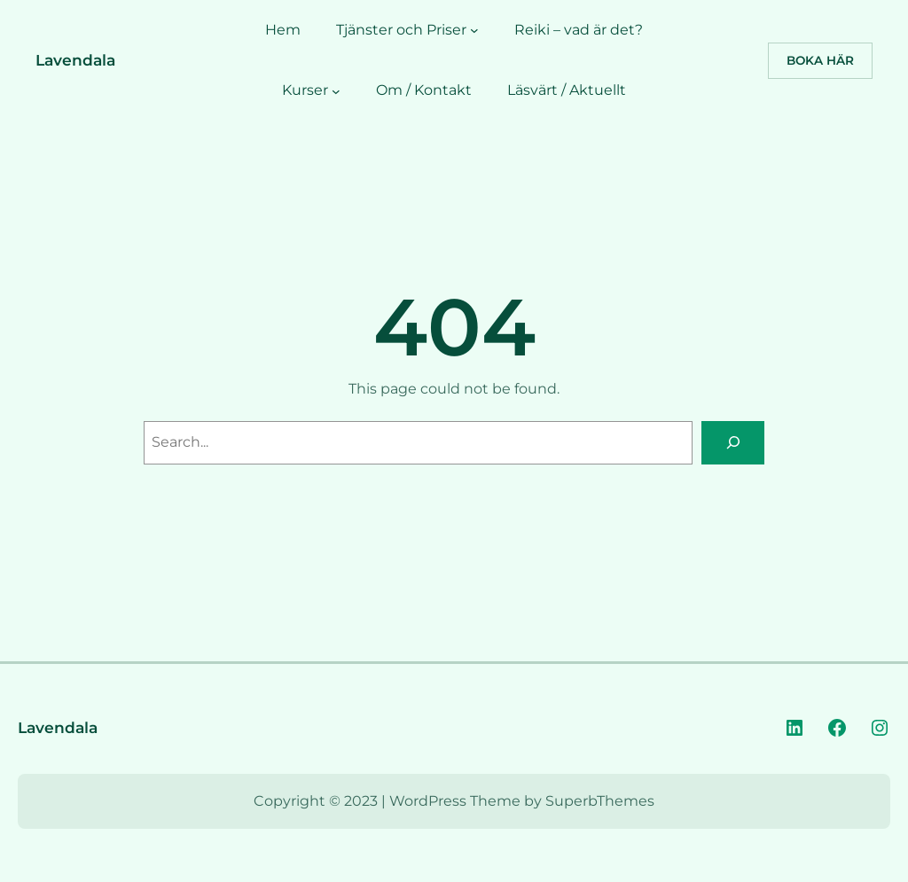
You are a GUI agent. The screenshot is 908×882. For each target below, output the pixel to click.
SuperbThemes (599, 800)
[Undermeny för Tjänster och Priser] (474, 30)
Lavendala (75, 60)
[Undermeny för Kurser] (336, 90)
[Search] (732, 442)
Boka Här (820, 60)
